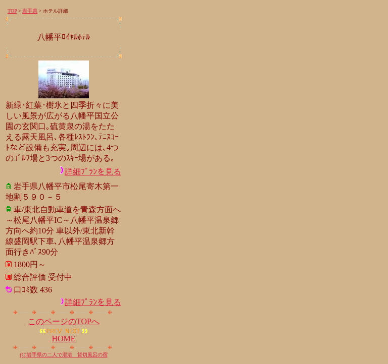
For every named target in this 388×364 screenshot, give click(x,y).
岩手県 (29, 11)
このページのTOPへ (64, 321)
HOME (63, 338)
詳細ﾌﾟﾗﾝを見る (93, 171)
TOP (12, 11)
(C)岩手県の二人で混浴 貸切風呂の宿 (63, 354)
